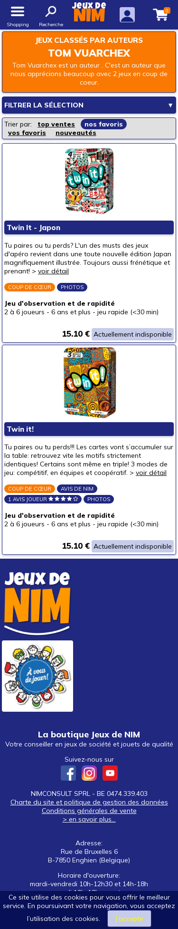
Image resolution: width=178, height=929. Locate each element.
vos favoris (27, 132)
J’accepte (129, 918)
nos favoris (103, 124)
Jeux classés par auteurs (89, 40)
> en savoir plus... (89, 819)
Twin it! (20, 429)
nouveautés (76, 132)
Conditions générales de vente (89, 810)
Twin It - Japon (33, 227)
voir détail (53, 271)
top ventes (56, 124)
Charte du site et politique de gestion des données (89, 802)
